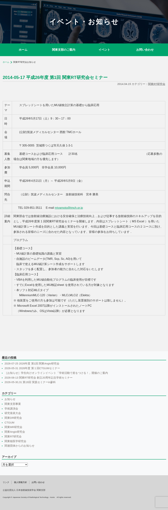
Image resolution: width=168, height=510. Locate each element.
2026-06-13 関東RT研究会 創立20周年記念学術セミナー (39, 377)
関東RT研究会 (156, 83)
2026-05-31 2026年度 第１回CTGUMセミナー (32, 368)
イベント (104, 49)
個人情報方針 (20, 482)
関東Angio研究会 (15, 431)
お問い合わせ (145, 49)
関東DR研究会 (13, 417)
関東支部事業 (13, 403)
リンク (6, 482)
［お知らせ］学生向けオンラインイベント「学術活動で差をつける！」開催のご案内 (56, 373)
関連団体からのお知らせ (19, 445)
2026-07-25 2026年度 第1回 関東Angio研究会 (32, 363)
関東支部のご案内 (63, 49)
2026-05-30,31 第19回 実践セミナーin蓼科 (30, 382)
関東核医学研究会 (15, 441)
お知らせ (10, 399)
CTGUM (9, 422)
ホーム (23, 49)
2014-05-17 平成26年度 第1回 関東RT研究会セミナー (55, 77)
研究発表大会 (13, 413)
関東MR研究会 (13, 427)
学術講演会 (11, 408)
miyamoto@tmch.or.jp (69, 207)
